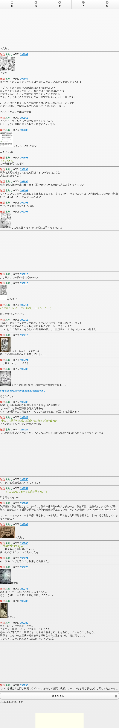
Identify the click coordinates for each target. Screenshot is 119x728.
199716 (24, 335)
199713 (24, 283)
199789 (24, 623)
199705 (24, 202)
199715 (24, 320)
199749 (24, 429)
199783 (24, 601)
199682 (24, 130)
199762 (24, 503)
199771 (24, 558)
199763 (24, 524)
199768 (24, 543)
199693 (24, 157)
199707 (24, 211)
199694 (24, 169)
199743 (24, 417)
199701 (24, 190)
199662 (24, 54)
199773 (24, 567)
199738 (24, 402)
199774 (24, 589)
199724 (24, 360)
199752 (24, 488)
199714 (24, 305)
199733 (24, 369)
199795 (24, 685)
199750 (24, 479)
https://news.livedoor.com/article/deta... (22, 390)
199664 (24, 78)
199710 (24, 274)
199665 (24, 118)
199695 (24, 181)
